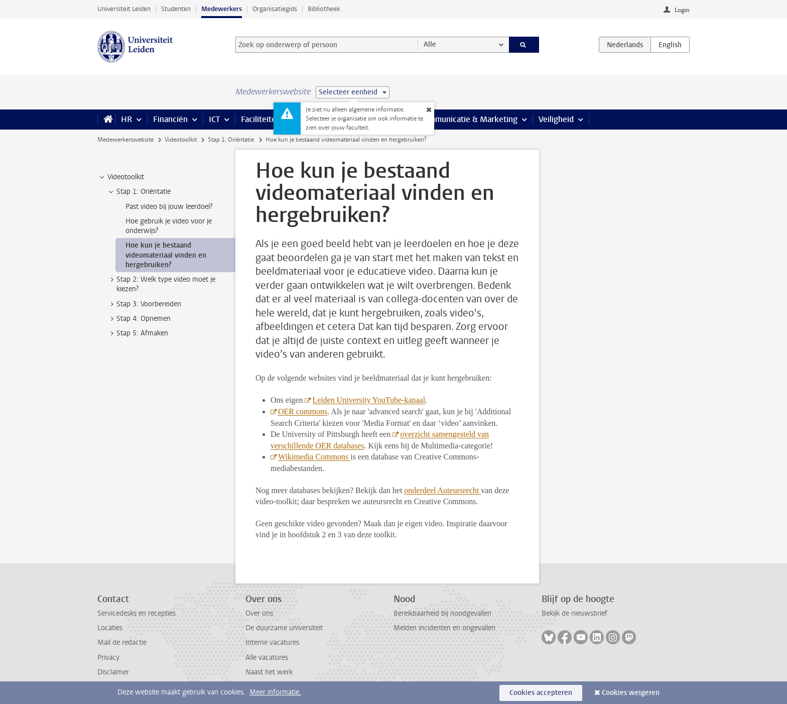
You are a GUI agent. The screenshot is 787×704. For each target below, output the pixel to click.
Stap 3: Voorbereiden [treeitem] (144, 304)
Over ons (259, 613)
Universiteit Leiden (124, 9)
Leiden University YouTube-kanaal (368, 400)
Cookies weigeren (631, 692)
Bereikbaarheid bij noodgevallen (442, 613)
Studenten (176, 9)
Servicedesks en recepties (136, 613)
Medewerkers (221, 9)
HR (126, 119)
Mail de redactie (122, 642)
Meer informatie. (275, 692)
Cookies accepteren (540, 692)
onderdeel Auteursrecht (442, 490)
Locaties (109, 628)
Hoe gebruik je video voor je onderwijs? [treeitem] (168, 226)
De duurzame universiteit (284, 628)
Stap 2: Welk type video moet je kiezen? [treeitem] (161, 284)
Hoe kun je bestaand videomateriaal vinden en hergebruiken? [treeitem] (165, 255)
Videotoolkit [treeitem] (121, 177)
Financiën (170, 119)
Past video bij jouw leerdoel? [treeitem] (168, 206)
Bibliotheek (324, 9)
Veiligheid (556, 119)
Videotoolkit (181, 140)
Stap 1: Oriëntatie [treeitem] (139, 192)
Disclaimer (113, 672)
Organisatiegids (274, 9)
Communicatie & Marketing (468, 119)
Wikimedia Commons (314, 456)
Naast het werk (269, 672)
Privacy (108, 657)
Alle (430, 44)
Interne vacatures (272, 642)
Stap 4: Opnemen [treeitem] (139, 319)
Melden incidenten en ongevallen (444, 628)
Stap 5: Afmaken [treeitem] (137, 333)
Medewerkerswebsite (125, 140)
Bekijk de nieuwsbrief (574, 613)
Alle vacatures (266, 657)
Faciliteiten (261, 119)
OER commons (302, 411)
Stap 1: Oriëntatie (231, 140)
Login (682, 10)
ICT (214, 119)
